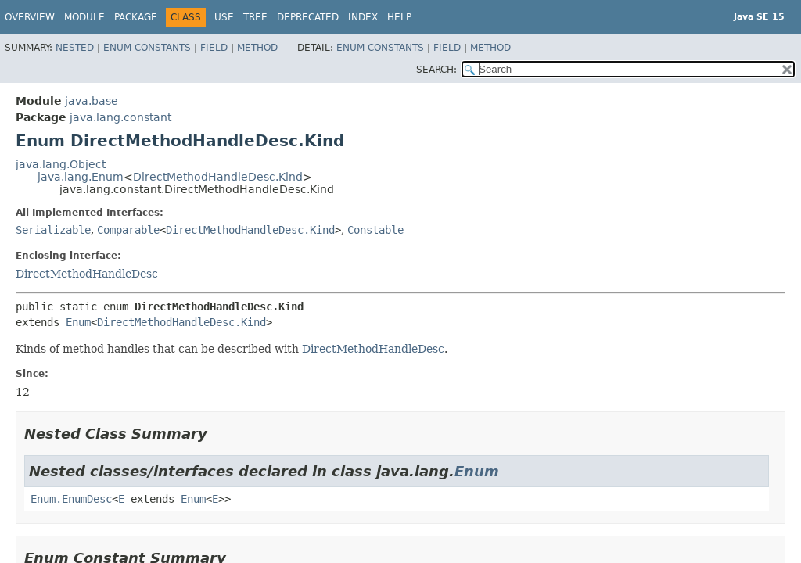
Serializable (53, 230)
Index (363, 17)
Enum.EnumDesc (71, 499)
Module (84, 17)
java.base (91, 101)
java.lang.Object (61, 164)
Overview (30, 17)
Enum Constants (147, 47)
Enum (78, 322)
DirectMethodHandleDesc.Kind (218, 176)
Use (224, 17)
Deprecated (308, 17)
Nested (75, 47)
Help (399, 17)
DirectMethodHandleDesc (87, 273)
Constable (375, 230)
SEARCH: (436, 69)
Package (135, 17)
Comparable (128, 230)
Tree (255, 17)
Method (257, 47)
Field (214, 47)
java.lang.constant (120, 117)
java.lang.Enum (81, 176)
